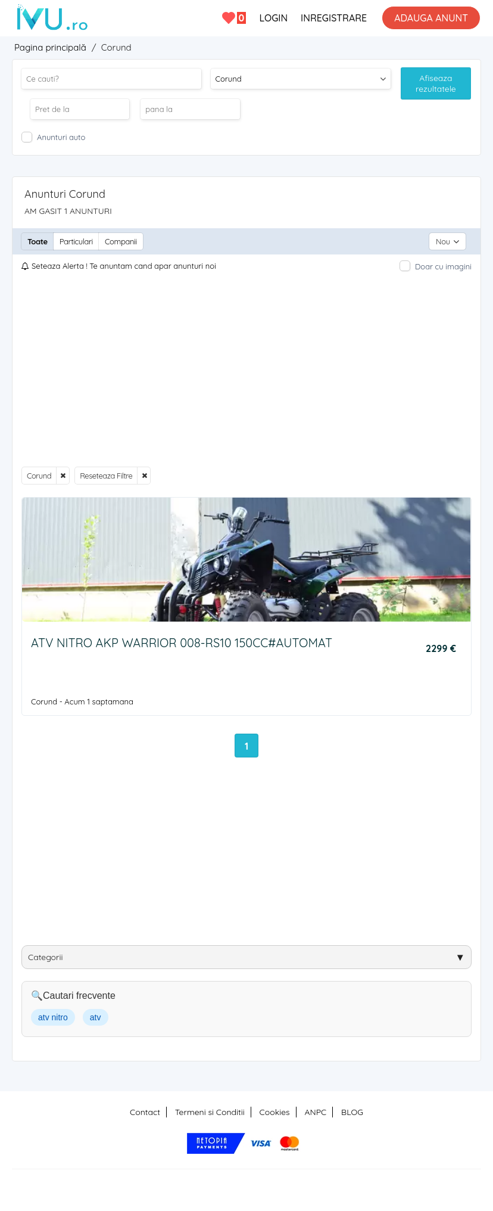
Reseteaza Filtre (106, 475)
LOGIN (273, 18)
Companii (121, 241)
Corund (39, 475)
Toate (37, 241)
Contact (145, 1112)
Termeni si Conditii (210, 1112)
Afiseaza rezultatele (436, 83)
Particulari (76, 241)
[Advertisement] (246, 369)
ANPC (315, 1112)
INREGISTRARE (334, 18)
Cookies (275, 1112)
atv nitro (53, 1017)
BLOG (352, 1112)
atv (95, 1017)
